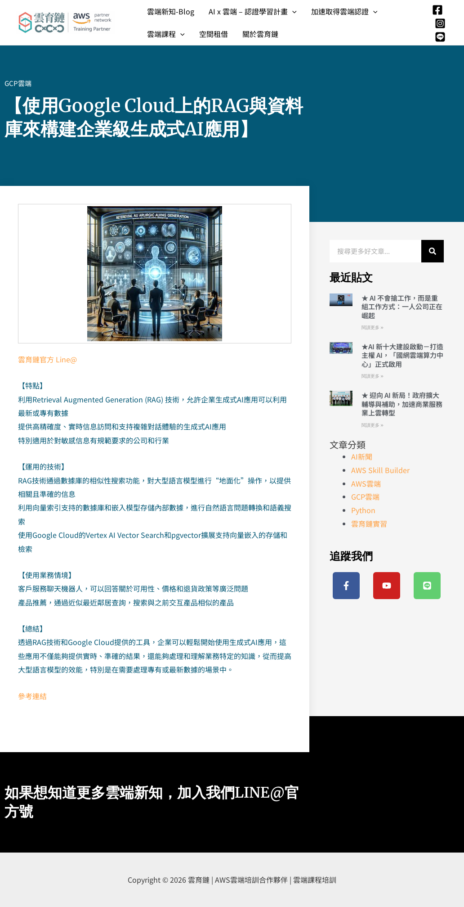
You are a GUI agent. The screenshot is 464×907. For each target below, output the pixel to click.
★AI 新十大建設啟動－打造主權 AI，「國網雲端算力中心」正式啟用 (402, 355)
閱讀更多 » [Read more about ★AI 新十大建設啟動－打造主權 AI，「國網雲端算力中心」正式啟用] (372, 376)
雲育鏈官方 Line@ (47, 359)
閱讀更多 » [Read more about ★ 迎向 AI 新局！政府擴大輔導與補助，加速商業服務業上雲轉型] (372, 425)
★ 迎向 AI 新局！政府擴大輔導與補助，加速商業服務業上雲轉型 (401, 403)
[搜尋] (432, 251)
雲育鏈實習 (369, 523)
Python (363, 510)
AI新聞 (361, 456)
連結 (39, 695)
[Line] (440, 37)
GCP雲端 (17, 83)
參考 (25, 695)
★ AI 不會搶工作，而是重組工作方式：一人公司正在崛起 (401, 306)
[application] (292, 11)
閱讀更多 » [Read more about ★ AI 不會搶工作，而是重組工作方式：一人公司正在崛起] (372, 327)
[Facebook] (437, 10)
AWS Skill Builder (380, 470)
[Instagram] (440, 23)
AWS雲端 (366, 483)
